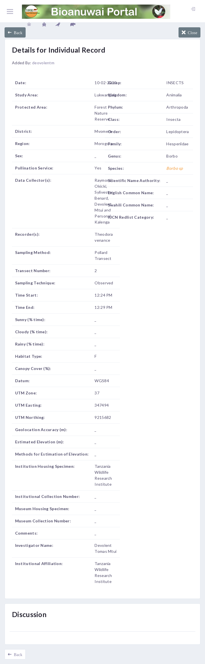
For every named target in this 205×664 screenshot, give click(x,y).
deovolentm (43, 62)
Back (17, 32)
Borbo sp (174, 168)
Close (191, 32)
